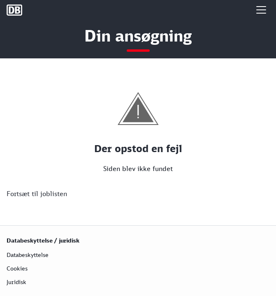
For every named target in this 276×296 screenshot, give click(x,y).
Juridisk (16, 281)
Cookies (17, 268)
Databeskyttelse (28, 254)
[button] (261, 10)
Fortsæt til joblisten (37, 194)
